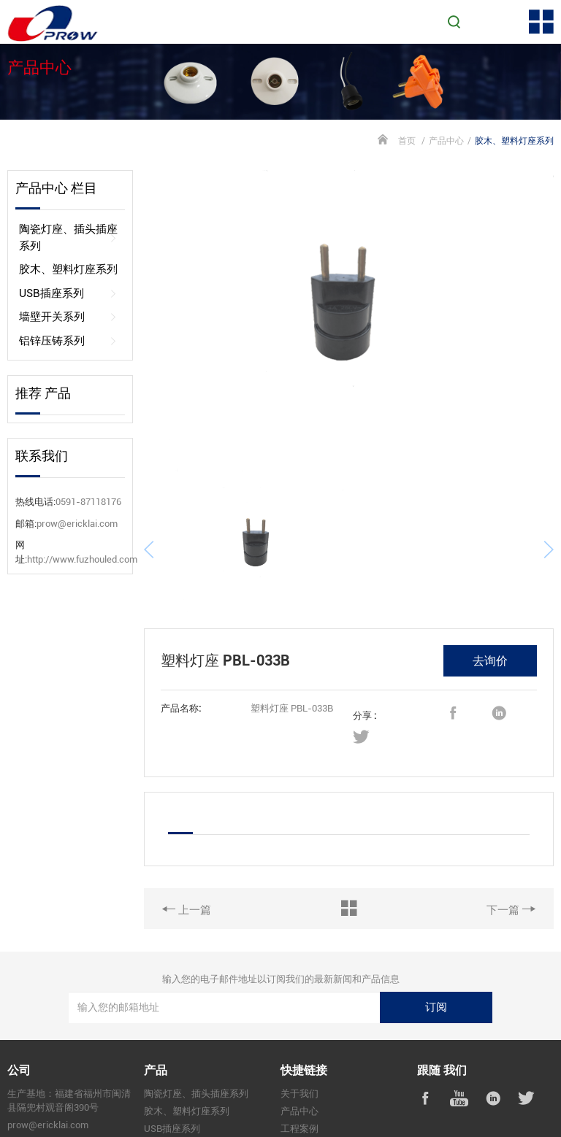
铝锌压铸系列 (68, 341)
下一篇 (510, 864)
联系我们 (299, 1118)
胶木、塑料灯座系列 (68, 270)
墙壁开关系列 (68, 317)
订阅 (436, 962)
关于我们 (299, 1049)
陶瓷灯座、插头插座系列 (68, 238)
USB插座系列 (68, 294)
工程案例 (299, 1084)
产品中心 (446, 141)
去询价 (490, 616)
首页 (407, 141)
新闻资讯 (299, 1100)
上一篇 (186, 864)
